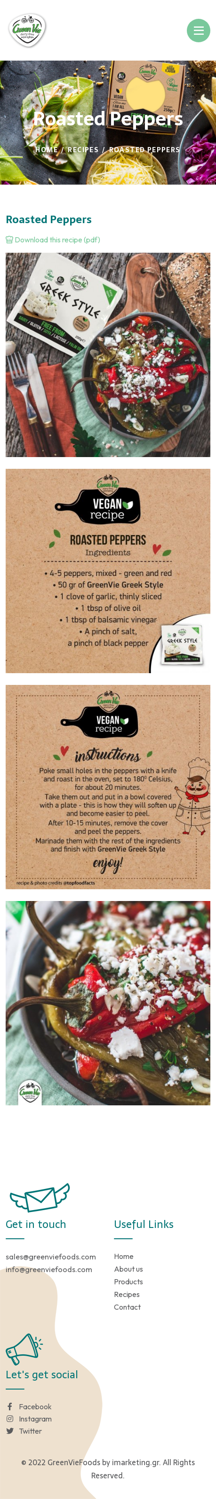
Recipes (83, 150)
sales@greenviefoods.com (51, 1256)
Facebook (29, 1406)
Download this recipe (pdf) (53, 239)
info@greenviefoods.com (49, 1269)
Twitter (24, 1431)
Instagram (29, 1418)
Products (128, 1281)
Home (46, 150)
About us (128, 1269)
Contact (127, 1307)
